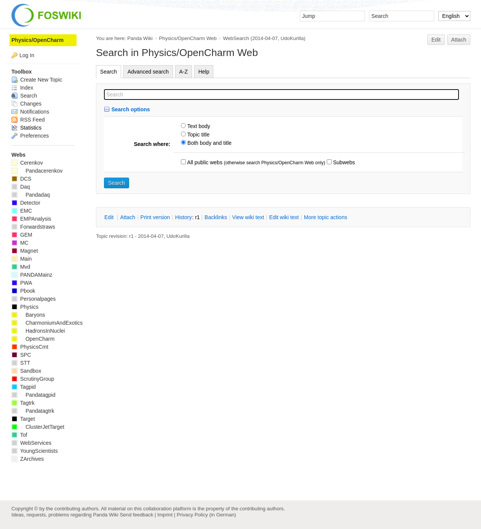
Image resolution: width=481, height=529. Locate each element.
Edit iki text (284, 217)
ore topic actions (325, 217)
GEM (21, 235)
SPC (21, 355)
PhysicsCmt (29, 347)
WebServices (31, 443)
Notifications (30, 112)
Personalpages (33, 299)
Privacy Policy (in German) (206, 515)
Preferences (30, 136)
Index (22, 88)
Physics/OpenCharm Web (188, 38)
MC (20, 243)
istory (183, 217)
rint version (155, 217)
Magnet (24, 251)
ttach (127, 217)
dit (109, 217)
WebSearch (236, 38)
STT (20, 363)
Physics (24, 307)
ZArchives (27, 459)
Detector (25, 203)
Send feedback (136, 515)
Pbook (23, 291)
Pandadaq (30, 195)
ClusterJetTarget (37, 427)
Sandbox (26, 371)
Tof (19, 435)
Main (21, 259)
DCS (21, 179)
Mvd (20, 267)
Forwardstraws (33, 227)
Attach (459, 40)
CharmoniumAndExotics (47, 323)
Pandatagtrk (32, 411)
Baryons (28, 315)
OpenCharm (32, 339)
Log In (26, 55)
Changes (26, 104)
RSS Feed (28, 120)
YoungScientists (34, 451)
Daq (20, 187)
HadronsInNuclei (38, 331)
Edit (436, 40)
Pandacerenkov (36, 171)
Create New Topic (36, 80)
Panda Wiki (140, 38)
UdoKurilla (292, 38)
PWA (21, 283)
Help (203, 72)
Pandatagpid (33, 395)
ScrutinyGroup (32, 379)
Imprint (165, 515)
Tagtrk (23, 403)
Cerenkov (27, 163)
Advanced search (148, 72)
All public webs (204, 162)
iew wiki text (248, 217)
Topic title (197, 134)
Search (108, 72)
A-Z (183, 72)
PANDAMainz (31, 275)
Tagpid (23, 387)
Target (23, 419)
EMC (21, 211)
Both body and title (209, 143)
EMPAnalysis (31, 219)
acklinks (216, 217)
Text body (198, 126)
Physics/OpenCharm (37, 40)
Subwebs (343, 162)
